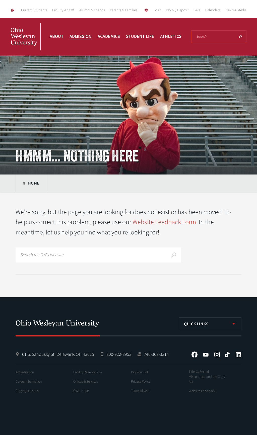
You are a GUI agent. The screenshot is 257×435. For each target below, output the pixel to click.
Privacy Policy (140, 381)
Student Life (140, 36)
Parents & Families (123, 10)
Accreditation (25, 372)
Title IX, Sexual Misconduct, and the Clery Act (207, 376)
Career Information (29, 381)
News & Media (235, 10)
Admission (81, 36)
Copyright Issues (27, 390)
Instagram (217, 355)
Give (197, 10)
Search (240, 36)
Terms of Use (140, 390)
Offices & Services (85, 381)
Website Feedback (202, 391)
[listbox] (210, 323)
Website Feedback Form (164, 222)
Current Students (34, 10)
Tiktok (227, 355)
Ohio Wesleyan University (26, 42)
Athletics (170, 36)
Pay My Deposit (177, 10)
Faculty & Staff (63, 10)
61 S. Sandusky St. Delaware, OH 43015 (58, 354)
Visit (158, 10)
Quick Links (196, 324)
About (56, 36)
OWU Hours (81, 390)
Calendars (212, 10)
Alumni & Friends (92, 10)
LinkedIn (238, 355)
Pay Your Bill (139, 372)
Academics (109, 36)
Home (33, 183)
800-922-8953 (119, 354)
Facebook (194, 355)
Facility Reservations (87, 372)
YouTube (206, 355)
